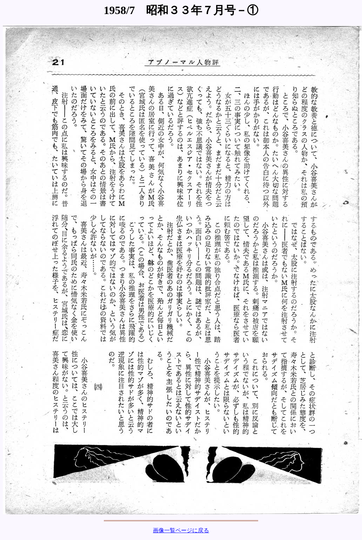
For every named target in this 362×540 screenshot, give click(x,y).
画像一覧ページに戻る (181, 530)
